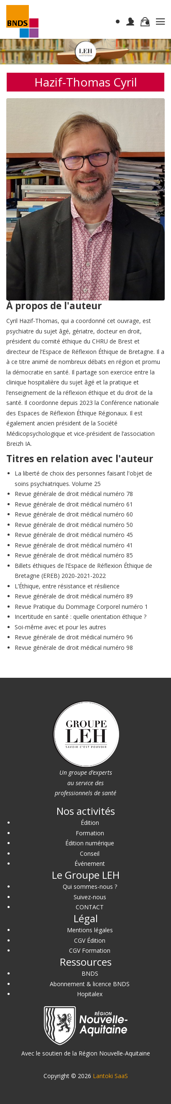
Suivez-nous (90, 897)
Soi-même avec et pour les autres (60, 627)
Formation (90, 833)
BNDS (90, 973)
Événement (89, 863)
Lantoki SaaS (110, 1076)
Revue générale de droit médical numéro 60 (74, 514)
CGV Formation (89, 950)
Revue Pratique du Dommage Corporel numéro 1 (81, 607)
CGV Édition (89, 940)
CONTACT (90, 907)
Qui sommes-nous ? (90, 886)
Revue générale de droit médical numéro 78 (74, 494)
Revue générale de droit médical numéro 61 (74, 504)
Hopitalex (89, 994)
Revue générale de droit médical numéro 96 (74, 637)
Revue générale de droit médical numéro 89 (74, 596)
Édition (90, 823)
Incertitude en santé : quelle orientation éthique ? (80, 617)
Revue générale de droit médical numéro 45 (74, 535)
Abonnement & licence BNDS (90, 984)
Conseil (90, 853)
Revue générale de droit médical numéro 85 (74, 555)
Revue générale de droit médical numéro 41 (74, 545)
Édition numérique (89, 843)
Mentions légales (90, 930)
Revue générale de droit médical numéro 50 (74, 525)
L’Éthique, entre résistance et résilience (67, 586)
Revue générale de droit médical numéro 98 (74, 647)
